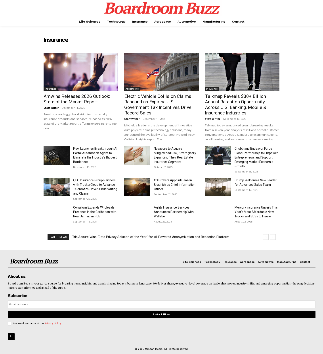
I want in (161, 314)
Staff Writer (51, 107)
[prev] (266, 237)
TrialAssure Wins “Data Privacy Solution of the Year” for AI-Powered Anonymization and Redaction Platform (150, 237)
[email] (161, 304)
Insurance (50, 88)
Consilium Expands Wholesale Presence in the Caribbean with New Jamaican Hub (95, 212)
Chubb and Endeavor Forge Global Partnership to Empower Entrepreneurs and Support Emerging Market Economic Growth (256, 157)
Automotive (132, 88)
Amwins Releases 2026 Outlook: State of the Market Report (77, 99)
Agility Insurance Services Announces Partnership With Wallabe (174, 212)
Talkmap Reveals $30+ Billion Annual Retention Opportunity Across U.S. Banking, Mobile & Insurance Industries (235, 105)
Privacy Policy (53, 323)
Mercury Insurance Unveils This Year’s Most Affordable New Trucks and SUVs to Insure (256, 212)
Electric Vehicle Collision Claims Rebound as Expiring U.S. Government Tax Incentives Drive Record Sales (157, 105)
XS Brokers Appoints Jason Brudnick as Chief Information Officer (174, 184)
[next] (273, 237)
